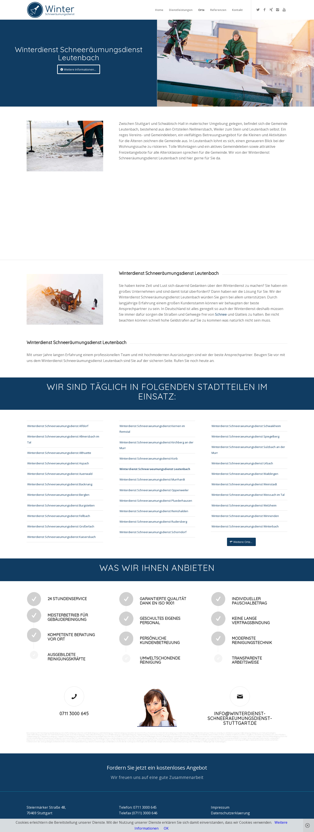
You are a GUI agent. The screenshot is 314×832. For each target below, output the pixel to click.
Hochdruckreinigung (189, 735)
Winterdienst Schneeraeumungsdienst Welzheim (244, 505)
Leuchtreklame (81, 736)
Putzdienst (119, 736)
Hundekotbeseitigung (184, 733)
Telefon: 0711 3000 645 (138, 807)
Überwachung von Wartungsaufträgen (234, 740)
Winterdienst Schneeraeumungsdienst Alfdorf (57, 426)
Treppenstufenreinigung (66, 736)
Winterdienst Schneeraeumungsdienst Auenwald (59, 474)
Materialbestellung (171, 740)
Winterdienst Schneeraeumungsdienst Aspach (58, 463)
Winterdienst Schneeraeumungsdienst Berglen (58, 495)
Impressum (220, 807)
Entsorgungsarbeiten (231, 738)
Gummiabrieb (202, 735)
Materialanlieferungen (197, 738)
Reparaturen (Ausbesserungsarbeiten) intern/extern (46, 740)
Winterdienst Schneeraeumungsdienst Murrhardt (152, 479)
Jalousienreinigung (84, 738)
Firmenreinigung (43, 733)
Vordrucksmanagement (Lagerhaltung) (141, 740)
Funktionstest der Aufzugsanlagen (39, 742)
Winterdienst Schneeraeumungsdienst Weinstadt (244, 484)
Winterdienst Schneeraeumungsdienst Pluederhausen (155, 501)
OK (166, 828)
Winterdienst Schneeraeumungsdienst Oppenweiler (154, 490)
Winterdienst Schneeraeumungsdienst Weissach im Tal (248, 495)
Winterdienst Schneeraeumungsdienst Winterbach (245, 526)
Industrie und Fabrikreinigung (87, 733)
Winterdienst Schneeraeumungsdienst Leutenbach (154, 469)
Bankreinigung (55, 733)
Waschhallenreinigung (112, 735)
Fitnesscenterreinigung (113, 738)
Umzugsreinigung (216, 736)
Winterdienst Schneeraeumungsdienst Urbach (242, 463)
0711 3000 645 (74, 713)
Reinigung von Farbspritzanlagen (263, 733)
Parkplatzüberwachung (179, 742)
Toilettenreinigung (120, 733)
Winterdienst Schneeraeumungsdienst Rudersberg (153, 522)
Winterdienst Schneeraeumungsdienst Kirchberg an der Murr (156, 445)
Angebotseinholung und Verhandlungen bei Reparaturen (199, 740)
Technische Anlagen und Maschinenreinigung (263, 736)
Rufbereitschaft (59, 742)
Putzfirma (127, 736)
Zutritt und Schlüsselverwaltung (135, 738)
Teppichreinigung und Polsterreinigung (150, 735)
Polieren (235, 735)
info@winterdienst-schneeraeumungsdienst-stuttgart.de (240, 718)
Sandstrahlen (213, 735)
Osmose (242, 736)
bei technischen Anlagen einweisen (157, 742)
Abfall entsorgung (232, 733)
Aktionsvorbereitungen (96, 742)
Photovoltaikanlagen (148, 736)
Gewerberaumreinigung (52, 738)
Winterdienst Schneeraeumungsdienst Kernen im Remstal (152, 429)
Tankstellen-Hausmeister (199, 736)
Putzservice (152, 733)
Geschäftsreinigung (68, 733)
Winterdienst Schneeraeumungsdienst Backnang (59, 484)
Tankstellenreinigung (34, 735)
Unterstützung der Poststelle (93, 740)
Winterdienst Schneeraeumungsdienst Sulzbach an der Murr (248, 450)
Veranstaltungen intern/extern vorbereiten (262, 738)
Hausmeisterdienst (69, 738)
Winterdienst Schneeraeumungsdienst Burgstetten (61, 505)
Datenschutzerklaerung (230, 813)
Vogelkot (249, 735)
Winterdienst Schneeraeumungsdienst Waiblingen (245, 474)
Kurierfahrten (152, 738)
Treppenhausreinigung (48, 736)
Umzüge (243, 738)
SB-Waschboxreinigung (75, 735)
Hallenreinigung (245, 733)
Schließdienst (111, 742)
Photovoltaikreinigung (164, 736)
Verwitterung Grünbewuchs (264, 735)
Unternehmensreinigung (166, 733)
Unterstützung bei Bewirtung (76, 742)
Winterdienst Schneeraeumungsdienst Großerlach (60, 526)
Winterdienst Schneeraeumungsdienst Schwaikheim (246, 426)
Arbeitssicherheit (271, 740)
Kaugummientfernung (173, 735)
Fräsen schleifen (225, 735)
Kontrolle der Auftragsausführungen (130, 742)
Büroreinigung (32, 733)
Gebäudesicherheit (257, 740)
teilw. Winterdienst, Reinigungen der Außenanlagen (207, 742)
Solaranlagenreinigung (181, 736)
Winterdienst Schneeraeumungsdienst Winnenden (245, 516)
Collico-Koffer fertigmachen (115, 740)
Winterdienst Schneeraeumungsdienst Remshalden (153, 511)
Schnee (221, 314)
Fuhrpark (160, 740)
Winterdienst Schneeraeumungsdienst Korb (148, 458)
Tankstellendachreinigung (94, 735)
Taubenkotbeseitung (200, 733)
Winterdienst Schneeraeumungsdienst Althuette (59, 453)
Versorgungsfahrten (214, 738)
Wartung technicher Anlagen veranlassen (174, 738)
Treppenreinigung (33, 736)
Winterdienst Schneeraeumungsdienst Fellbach (58, 516)
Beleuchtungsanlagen (95, 736)
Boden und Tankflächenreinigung (54, 735)
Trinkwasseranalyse (217, 733)
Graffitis (242, 735)
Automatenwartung (74, 740)
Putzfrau (144, 733)
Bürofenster (109, 736)
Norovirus (136, 736)
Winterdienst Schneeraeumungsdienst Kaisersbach (61, 537)
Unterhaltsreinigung (231, 736)
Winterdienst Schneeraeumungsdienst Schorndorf (152, 532)
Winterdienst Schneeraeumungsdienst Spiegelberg (245, 436)
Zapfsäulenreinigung (128, 735)
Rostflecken (280, 735)
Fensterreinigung (98, 738)
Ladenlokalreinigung (106, 733)
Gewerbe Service (133, 733)
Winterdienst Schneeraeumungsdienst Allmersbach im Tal (63, 439)
